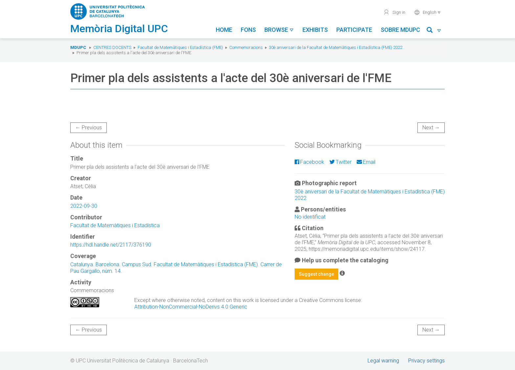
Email (366, 162)
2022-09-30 (83, 206)
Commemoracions (246, 47)
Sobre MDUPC (400, 29)
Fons (248, 29)
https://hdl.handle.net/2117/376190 (110, 245)
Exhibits (315, 29)
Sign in (394, 12)
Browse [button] (279, 29)
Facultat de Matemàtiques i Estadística (115, 225)
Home (224, 29)
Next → (431, 127)
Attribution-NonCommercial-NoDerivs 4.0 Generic (190, 307)
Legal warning (383, 361)
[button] (434, 31)
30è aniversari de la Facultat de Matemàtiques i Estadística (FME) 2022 (335, 47)
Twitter (340, 162)
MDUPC (78, 47)
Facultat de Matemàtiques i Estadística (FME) (180, 47)
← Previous (88, 127)
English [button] (427, 12)
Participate (354, 29)
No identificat (310, 217)
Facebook (309, 162)
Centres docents (112, 47)
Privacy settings (426, 361)
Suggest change (316, 274)
